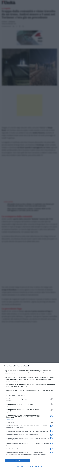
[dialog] (29, 416)
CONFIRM (17, 460)
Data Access (29, 466)
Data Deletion (19, 466)
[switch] (51, 399)
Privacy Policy (39, 466)
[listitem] (30, 395)
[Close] (55, 366)
